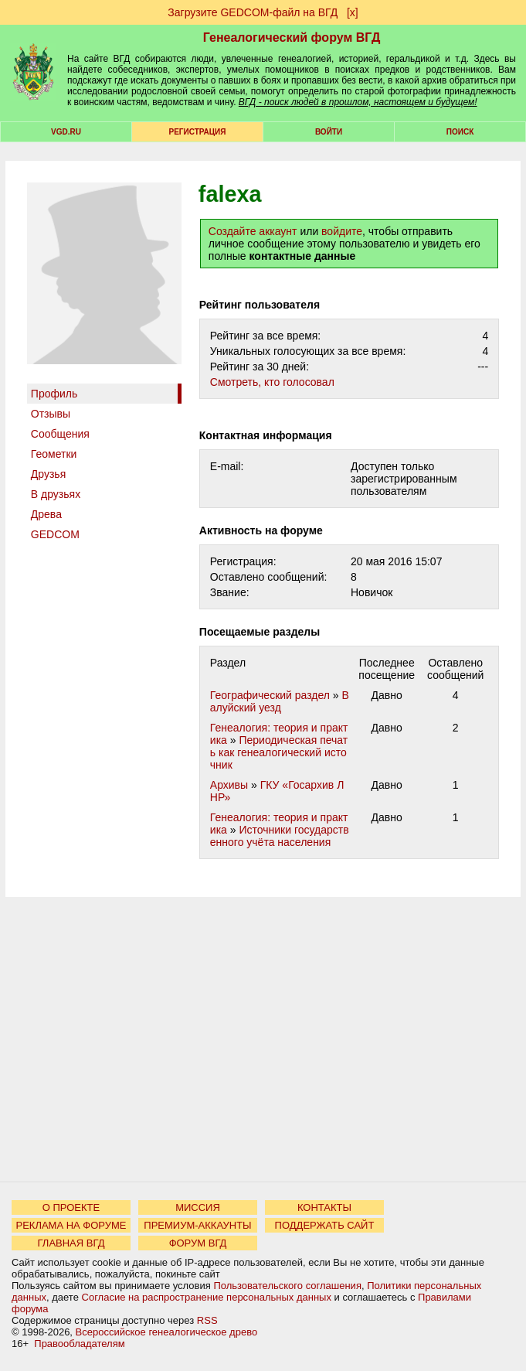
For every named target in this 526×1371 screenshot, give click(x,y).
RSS (207, 1320)
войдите (341, 231)
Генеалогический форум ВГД (292, 37)
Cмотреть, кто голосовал (272, 382)
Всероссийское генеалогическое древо (167, 1332)
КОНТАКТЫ (324, 1207)
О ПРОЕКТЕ (71, 1207)
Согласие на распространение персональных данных (206, 1297)
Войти (328, 132)
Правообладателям (79, 1343)
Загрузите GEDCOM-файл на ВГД (253, 12)
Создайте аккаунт (253, 231)
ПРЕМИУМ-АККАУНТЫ (197, 1225)
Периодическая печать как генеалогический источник (279, 752)
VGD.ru (66, 132)
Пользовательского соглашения (287, 1285)
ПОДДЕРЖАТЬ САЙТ (325, 1225)
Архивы (229, 785)
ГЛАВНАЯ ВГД (71, 1243)
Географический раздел (270, 695)
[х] (352, 12)
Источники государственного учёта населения (279, 836)
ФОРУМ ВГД (198, 1243)
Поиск (459, 132)
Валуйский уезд (279, 701)
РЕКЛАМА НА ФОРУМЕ (70, 1225)
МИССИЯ (197, 1207)
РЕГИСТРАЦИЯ (197, 132)
